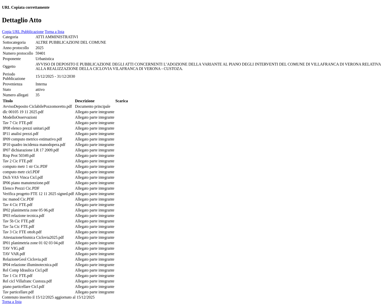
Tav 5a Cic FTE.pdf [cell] (18, 226)
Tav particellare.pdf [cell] (18, 292)
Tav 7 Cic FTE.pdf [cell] (17, 123)
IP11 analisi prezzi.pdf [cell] (20, 134)
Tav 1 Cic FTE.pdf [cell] (17, 275)
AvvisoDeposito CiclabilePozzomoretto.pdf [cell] (37, 106)
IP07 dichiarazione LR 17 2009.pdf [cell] (31, 150)
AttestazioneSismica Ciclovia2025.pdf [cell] (33, 237)
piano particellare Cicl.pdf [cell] (23, 286)
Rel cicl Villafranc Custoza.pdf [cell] (27, 281)
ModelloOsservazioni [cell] (20, 117)
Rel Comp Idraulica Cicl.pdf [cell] (25, 270)
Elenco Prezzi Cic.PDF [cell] (21, 188)
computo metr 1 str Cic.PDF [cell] (25, 166)
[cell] (18, 36)
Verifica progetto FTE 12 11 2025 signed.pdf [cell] (38, 194)
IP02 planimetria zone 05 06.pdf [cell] (28, 210)
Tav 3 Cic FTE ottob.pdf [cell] (22, 232)
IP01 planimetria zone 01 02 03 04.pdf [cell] (33, 243)
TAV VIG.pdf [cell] (13, 248)
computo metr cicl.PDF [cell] (21, 172)
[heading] (194, 19)
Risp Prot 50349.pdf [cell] (19, 155)
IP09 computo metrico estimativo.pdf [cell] (32, 139)
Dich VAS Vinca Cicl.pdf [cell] (23, 177)
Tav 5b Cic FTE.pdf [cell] (18, 221)
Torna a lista (54, 32)
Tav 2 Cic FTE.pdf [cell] (17, 161)
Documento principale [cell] (92, 106)
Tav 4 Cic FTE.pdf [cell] (17, 205)
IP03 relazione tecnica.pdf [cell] (23, 215)
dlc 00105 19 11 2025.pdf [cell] (23, 112)
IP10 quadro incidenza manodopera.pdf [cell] (34, 144)
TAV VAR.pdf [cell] (14, 254)
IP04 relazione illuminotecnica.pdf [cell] (30, 265)
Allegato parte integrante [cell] (94, 112)
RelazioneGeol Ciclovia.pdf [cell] (25, 259)
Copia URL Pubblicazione (23, 32)
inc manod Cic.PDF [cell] (18, 199)
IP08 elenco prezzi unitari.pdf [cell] (26, 128)
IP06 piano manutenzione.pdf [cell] (26, 183)
